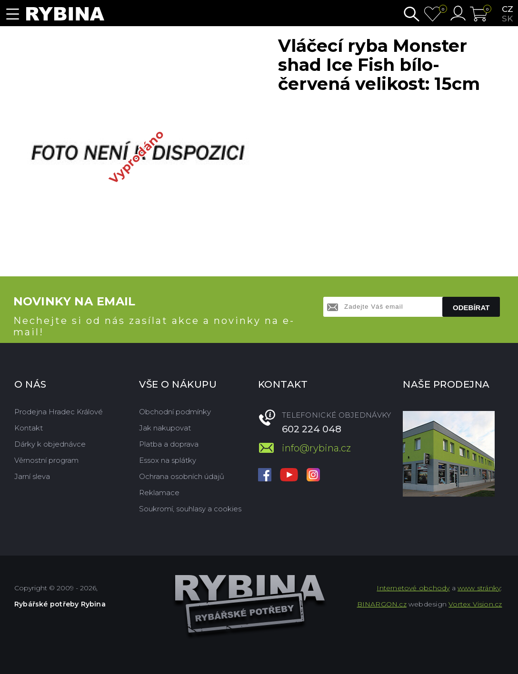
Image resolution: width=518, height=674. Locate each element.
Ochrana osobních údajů (181, 476)
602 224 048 (311, 429)
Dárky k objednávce (50, 444)
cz (507, 9)
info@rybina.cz (316, 448)
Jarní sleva (32, 476)
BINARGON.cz (382, 604)
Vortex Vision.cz (475, 604)
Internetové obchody (413, 588)
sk (507, 18)
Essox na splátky (167, 460)
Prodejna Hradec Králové (58, 411)
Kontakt (28, 427)
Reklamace (159, 492)
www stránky (479, 588)
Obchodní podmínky (175, 411)
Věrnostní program (46, 460)
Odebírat (471, 307)
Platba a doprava (169, 444)
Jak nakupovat (165, 427)
